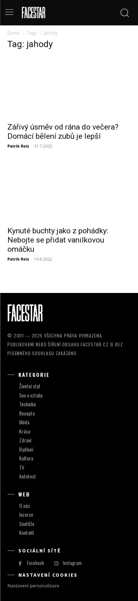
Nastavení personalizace (33, 586)
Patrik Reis (18, 146)
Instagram (72, 562)
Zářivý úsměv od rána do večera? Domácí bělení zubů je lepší (62, 132)
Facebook (35, 562)
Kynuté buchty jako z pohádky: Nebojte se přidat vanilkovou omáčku (57, 240)
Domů (13, 33)
